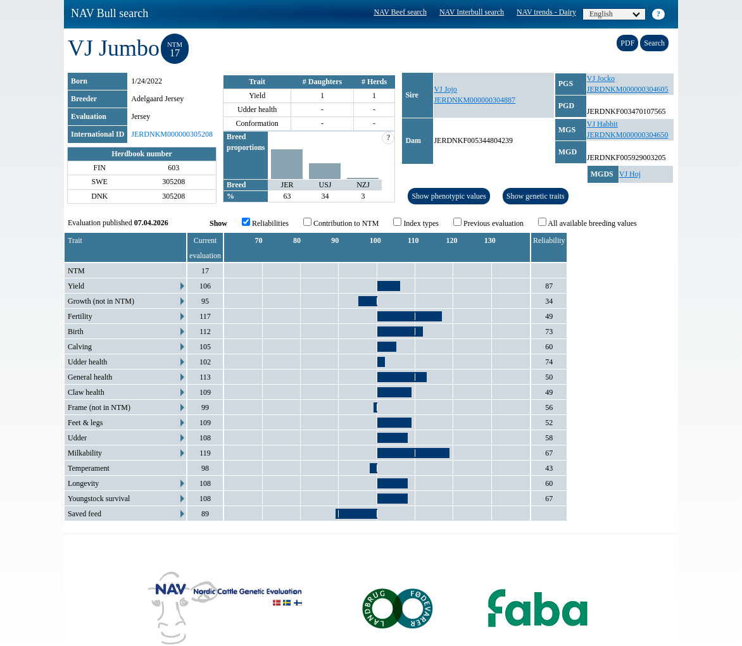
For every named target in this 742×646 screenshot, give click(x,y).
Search (654, 43)
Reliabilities (265, 223)
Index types (416, 223)
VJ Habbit (602, 124)
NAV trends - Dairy (546, 12)
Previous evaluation (488, 223)
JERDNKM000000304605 (628, 89)
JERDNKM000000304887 (474, 100)
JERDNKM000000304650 (628, 134)
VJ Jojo (445, 89)
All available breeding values (587, 223)
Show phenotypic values (449, 196)
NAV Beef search (400, 12)
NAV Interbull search (471, 12)
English (614, 13)
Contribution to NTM (341, 223)
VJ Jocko (601, 78)
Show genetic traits (535, 196)
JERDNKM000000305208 (172, 134)
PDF (627, 43)
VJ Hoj (630, 174)
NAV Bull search (109, 13)
